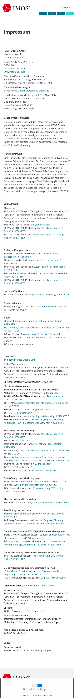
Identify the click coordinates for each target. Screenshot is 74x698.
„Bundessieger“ (42, 224)
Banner (31, 221)
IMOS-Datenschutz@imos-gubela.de (30, 90)
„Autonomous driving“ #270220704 (51, 294)
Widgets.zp (49, 650)
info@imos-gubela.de (15, 68)
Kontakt (60, 687)
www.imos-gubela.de (14, 71)
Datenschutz (41, 687)
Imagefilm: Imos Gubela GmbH (20, 359)
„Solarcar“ (23, 440)
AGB (52, 687)
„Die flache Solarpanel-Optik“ (42, 470)
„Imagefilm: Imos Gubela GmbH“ (38, 585)
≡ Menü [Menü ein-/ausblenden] (66, 7)
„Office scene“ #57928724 (54, 577)
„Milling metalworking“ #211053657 (50, 416)
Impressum (27, 687)
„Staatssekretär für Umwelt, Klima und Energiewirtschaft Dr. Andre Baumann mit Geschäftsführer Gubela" (34, 337)
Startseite (15, 687)
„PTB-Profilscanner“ (21, 412)
